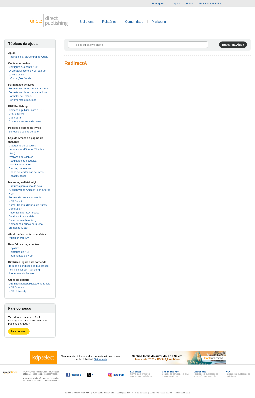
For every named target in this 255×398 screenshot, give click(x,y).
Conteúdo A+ (16, 208)
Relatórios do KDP (19, 251)
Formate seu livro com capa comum (29, 88)
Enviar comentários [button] (212, 3)
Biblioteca (86, 21)
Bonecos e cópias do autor (24, 131)
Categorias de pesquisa (22, 145)
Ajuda (176, 3)
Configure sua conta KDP (23, 66)
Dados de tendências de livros (26, 172)
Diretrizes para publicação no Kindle (29, 283)
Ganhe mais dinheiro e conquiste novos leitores (141, 374)
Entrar (189, 3)
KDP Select (15, 201)
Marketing (159, 21)
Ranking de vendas (20, 168)
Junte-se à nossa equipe (161, 393)
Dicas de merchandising (23, 220)
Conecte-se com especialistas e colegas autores (175, 374)
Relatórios (109, 21)
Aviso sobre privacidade (103, 393)
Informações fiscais (20, 78)
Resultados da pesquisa (23, 160)
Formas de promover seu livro (26, 197)
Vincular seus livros (20, 164)
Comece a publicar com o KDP (26, 110)
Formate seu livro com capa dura (28, 92)
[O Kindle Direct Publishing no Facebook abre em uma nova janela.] (73, 375)
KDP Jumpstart (17, 287)
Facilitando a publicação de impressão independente (206, 374)
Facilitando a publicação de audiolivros (238, 374)
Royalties (14, 248)
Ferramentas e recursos (22, 99)
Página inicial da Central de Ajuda (28, 56)
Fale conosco (19, 331)
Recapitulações (18, 175)
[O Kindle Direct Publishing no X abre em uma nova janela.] (94, 375)
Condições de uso (125, 393)
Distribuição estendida (21, 216)
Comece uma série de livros (25, 121)
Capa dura (15, 117)
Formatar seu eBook (20, 96)
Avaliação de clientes (21, 156)
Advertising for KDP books (24, 212)
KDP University (17, 291)
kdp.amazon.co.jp (182, 393)
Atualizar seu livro (19, 237)
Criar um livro (16, 113)
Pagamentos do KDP (21, 255)
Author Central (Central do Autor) (28, 204)
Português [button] (159, 3)
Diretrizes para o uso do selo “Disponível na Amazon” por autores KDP (29, 190)
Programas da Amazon (22, 273)
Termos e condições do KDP (77, 393)
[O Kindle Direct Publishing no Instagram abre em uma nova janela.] (116, 375)
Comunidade (134, 21)
